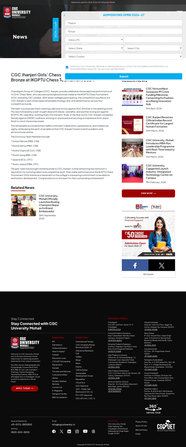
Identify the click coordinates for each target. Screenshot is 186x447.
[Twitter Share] (161, 264)
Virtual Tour (80, 378)
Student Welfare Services (58, 381)
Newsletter (80, 375)
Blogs (78, 356)
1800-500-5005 (20, 431)
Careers (55, 354)
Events (78, 363)
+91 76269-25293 (150, 355)
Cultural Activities (58, 373)
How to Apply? (57, 350)
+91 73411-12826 (150, 397)
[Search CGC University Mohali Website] (168, 13)
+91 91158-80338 (150, 329)
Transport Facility (58, 392)
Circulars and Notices (60, 370)
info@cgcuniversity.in (63, 423)
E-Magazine (56, 389)
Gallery (78, 353)
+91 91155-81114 (150, 344)
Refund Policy (141, 429)
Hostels (55, 367)
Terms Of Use (141, 425)
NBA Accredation (58, 395)
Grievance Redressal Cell (86, 350)
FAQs (138, 433)
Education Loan (58, 357)
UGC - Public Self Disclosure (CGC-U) (83, 386)
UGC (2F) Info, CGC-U (84, 394)
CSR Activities (81, 366)
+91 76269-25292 (150, 384)
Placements (56, 363)
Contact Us (56, 385)
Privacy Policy (141, 421)
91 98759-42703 (114, 329)
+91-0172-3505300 (21, 423)
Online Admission (59, 347)
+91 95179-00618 (114, 350)
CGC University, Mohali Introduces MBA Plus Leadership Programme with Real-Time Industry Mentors (160, 146)
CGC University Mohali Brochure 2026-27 (84, 345)
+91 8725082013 (114, 390)
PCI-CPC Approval (83, 390)
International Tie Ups (83, 341)
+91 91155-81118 (114, 377)
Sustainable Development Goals (84, 370)
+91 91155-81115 (114, 366)
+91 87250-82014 (115, 340)
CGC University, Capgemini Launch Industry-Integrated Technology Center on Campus (159, 171)
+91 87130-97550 (115, 388)
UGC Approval (81, 382)
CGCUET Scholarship (60, 360)
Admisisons (56, 344)
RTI (53, 341)
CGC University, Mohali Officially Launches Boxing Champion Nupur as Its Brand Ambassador (49, 203)
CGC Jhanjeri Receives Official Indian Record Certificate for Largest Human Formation (159, 121)
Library (54, 376)
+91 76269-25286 (150, 368)
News (78, 359)
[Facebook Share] (135, 264)
